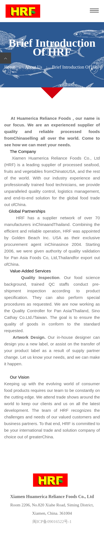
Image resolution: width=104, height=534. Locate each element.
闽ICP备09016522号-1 (52, 521)
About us (33, 67)
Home (9, 67)
